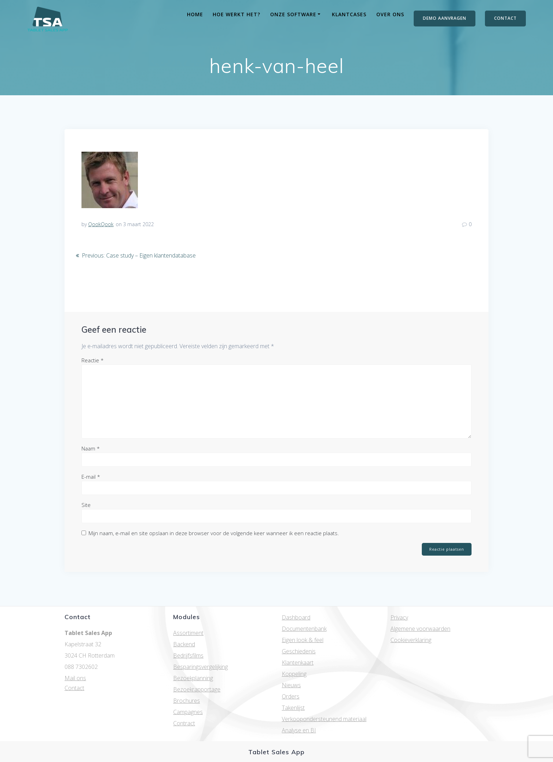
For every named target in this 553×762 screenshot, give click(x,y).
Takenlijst (293, 708)
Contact (74, 688)
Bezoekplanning (193, 678)
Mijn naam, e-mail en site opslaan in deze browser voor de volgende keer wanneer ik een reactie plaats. (214, 533)
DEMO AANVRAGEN (444, 18)
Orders (290, 696)
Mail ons (75, 678)
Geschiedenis (299, 651)
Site (86, 504)
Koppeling (294, 674)
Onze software (293, 14)
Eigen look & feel (302, 640)
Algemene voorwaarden (420, 629)
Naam (90, 448)
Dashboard (296, 617)
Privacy (399, 617)
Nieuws (291, 685)
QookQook (101, 224)
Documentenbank (304, 629)
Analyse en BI (299, 730)
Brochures (186, 700)
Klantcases (349, 14)
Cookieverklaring (410, 640)
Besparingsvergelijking (200, 667)
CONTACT (505, 18)
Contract (184, 723)
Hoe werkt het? (236, 14)
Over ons (390, 14)
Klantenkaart (298, 662)
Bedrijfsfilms (188, 655)
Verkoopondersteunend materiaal (324, 719)
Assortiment (188, 633)
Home (195, 14)
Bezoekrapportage (196, 689)
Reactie (92, 360)
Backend (184, 644)
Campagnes (188, 712)
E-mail (90, 476)
